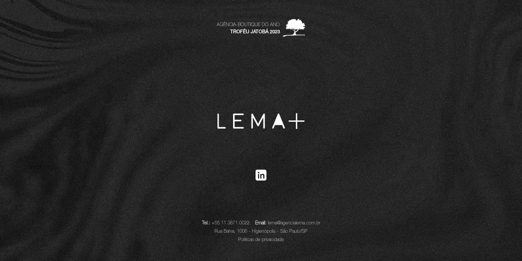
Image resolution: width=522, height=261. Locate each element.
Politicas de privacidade (261, 239)
